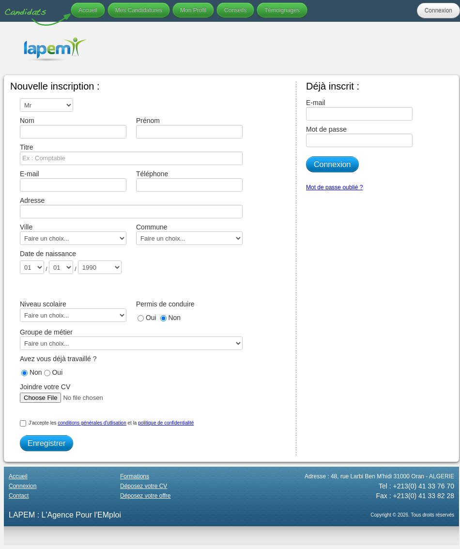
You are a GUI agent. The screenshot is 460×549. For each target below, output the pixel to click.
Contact (19, 495)
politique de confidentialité (166, 423)
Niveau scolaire (73, 311)
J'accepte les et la (107, 423)
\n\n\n (46, 105)
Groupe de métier (129, 339)
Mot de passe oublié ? (334, 187)
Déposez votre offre (145, 495)
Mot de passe (359, 136)
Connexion (438, 10)
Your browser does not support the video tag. (283, 48)
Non (170, 317)
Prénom (189, 127)
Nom (73, 127)
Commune (189, 234)
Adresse (129, 207)
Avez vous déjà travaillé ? (58, 359)
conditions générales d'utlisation (92, 423)
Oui (147, 317)
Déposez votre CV (143, 486)
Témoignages (282, 10)
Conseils (235, 10)
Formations (134, 476)
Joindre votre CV (79, 394)
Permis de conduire (165, 304)
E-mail (73, 181)
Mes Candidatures (138, 10)
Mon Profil (193, 10)
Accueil (87, 10)
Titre (129, 154)
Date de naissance (48, 254)
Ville (73, 234)
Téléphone (189, 181)
